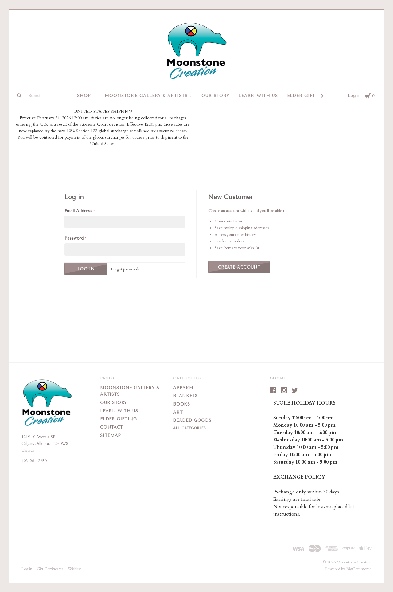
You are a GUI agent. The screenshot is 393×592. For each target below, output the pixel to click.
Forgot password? (125, 269)
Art (178, 412)
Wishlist (74, 569)
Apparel (183, 388)
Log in (354, 95)
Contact (111, 427)
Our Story (215, 95)
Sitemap (110, 435)
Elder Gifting (306, 95)
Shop (84, 95)
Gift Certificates (50, 569)
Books (181, 404)
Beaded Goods (192, 420)
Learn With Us (258, 95)
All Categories (190, 428)
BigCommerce (359, 569)
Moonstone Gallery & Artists (146, 95)
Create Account (239, 267)
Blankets (185, 396)
